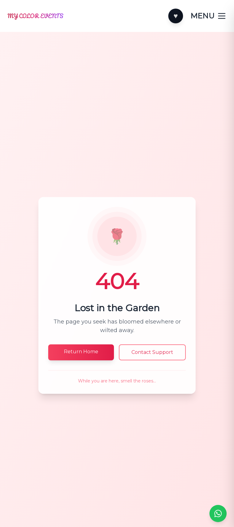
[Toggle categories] (208, 16)
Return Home (81, 352)
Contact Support (152, 352)
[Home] (86, 16)
